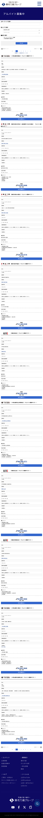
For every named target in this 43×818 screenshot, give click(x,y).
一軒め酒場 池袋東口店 (6, 695)
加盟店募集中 (5, 763)
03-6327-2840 (22, 668)
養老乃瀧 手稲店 (4, 282)
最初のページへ (5, 48)
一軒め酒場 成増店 (5, 74)
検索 (22, 43)
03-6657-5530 (22, 599)
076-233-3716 (22, 254)
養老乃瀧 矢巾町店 (5, 143)
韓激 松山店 (4, 488)
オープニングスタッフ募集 (9, 37)
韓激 (22, 769)
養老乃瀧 (24, 760)
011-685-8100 (22, 324)
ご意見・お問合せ (7, 777)
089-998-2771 (22, 461)
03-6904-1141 (22, 115)
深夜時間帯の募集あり (8, 38)
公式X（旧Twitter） (27, 783)
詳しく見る (4, 646)
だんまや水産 (25, 763)
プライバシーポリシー (8, 783)
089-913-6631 (22, 531)
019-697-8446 (22, 185)
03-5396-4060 (22, 739)
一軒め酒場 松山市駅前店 (6, 420)
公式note (24, 785)
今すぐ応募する (21, 119)
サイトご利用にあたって (9, 780)
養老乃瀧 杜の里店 (5, 212)
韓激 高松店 (4, 351)
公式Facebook (26, 780)
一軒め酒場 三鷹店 (5, 626)
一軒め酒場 (24, 766)
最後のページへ (38, 48)
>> (30, 51)
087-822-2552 (22, 393)
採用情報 (4, 766)
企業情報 (4, 760)
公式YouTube (25, 777)
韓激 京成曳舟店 (4, 558)
